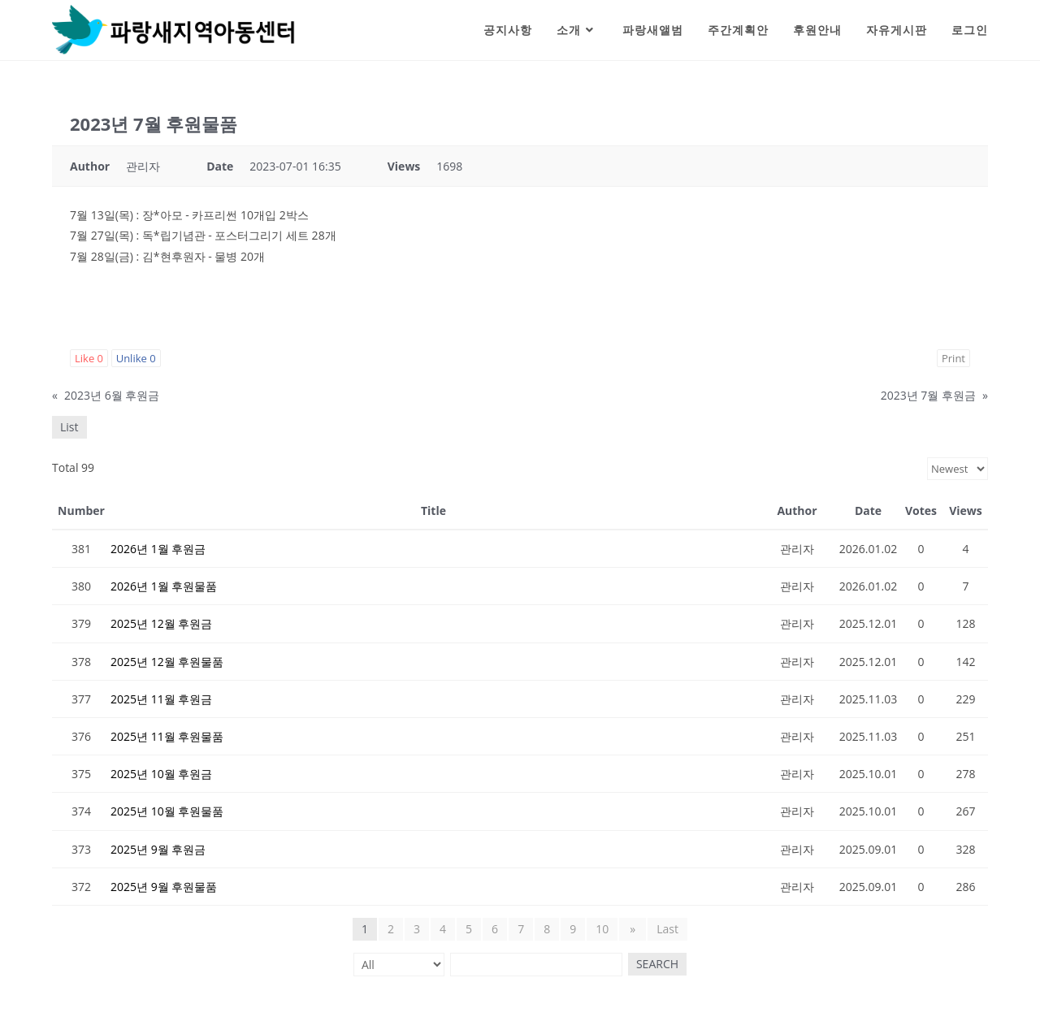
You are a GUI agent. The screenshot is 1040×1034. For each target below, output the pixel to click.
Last (666, 929)
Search (655, 963)
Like (89, 358)
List (69, 427)
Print (953, 358)
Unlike (136, 358)
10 (603, 929)
